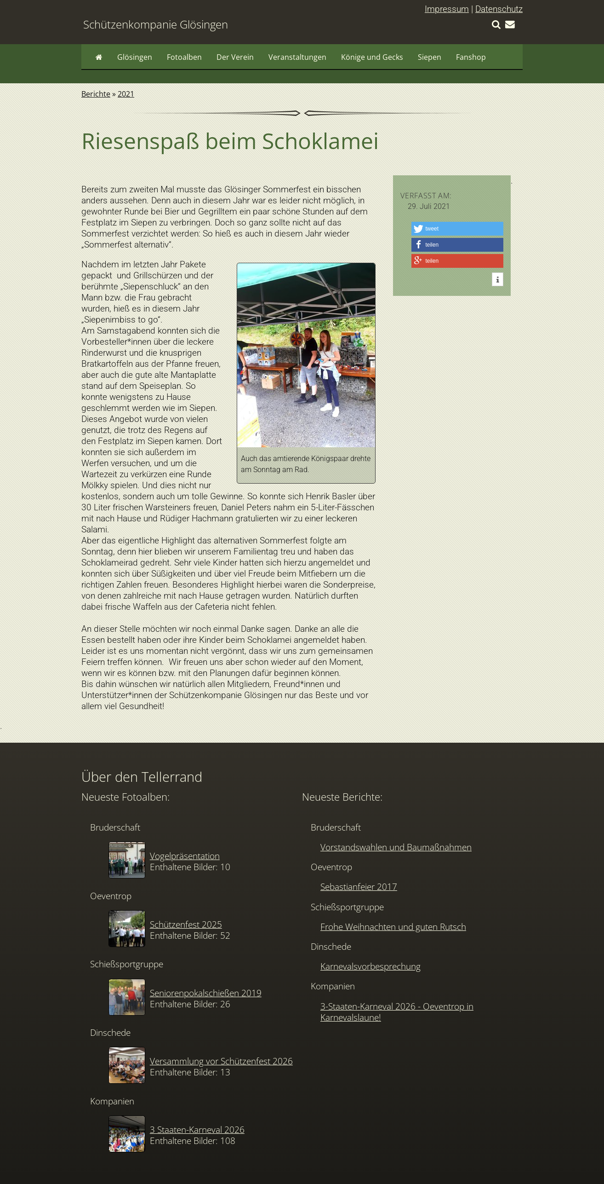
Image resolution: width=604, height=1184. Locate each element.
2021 (126, 94)
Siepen (429, 57)
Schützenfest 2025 (186, 924)
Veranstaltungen (297, 57)
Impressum (447, 9)
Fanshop (471, 57)
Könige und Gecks (372, 57)
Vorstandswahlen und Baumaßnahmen (396, 847)
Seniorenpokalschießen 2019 (206, 993)
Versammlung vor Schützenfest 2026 (221, 1061)
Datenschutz (499, 9)
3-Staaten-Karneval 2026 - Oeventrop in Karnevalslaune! (396, 1011)
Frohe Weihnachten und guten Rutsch (393, 926)
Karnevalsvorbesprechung (370, 966)
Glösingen (134, 57)
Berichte (95, 94)
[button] (457, 229)
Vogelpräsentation (185, 855)
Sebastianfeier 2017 (358, 886)
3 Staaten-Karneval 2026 (197, 1129)
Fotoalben (184, 57)
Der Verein (235, 57)
